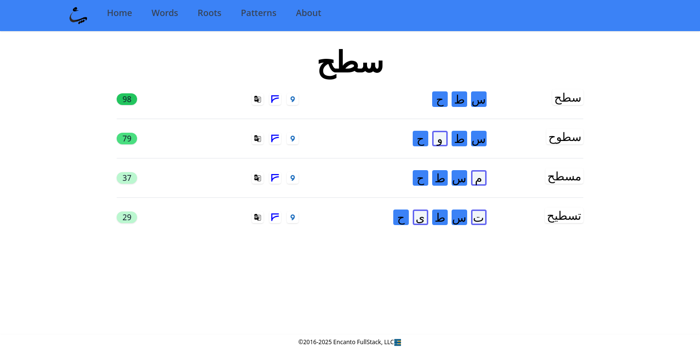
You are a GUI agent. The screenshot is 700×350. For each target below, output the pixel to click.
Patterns (259, 12)
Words (165, 12)
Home (119, 12)
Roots (210, 12)
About (308, 12)
